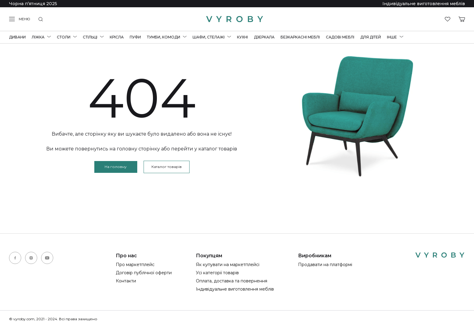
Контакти (126, 281)
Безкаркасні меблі (300, 37)
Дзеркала (264, 37)
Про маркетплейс (135, 264)
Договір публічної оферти (144, 272)
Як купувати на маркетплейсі (227, 264)
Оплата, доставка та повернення (231, 281)
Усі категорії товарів (217, 272)
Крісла (117, 37)
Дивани (17, 37)
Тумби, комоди (163, 37)
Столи (63, 37)
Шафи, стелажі (209, 37)
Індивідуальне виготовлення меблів (423, 3)
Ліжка (38, 37)
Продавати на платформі (325, 264)
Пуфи (135, 37)
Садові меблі (340, 37)
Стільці (90, 37)
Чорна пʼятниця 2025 (33, 3)
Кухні (242, 37)
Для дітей (370, 37)
